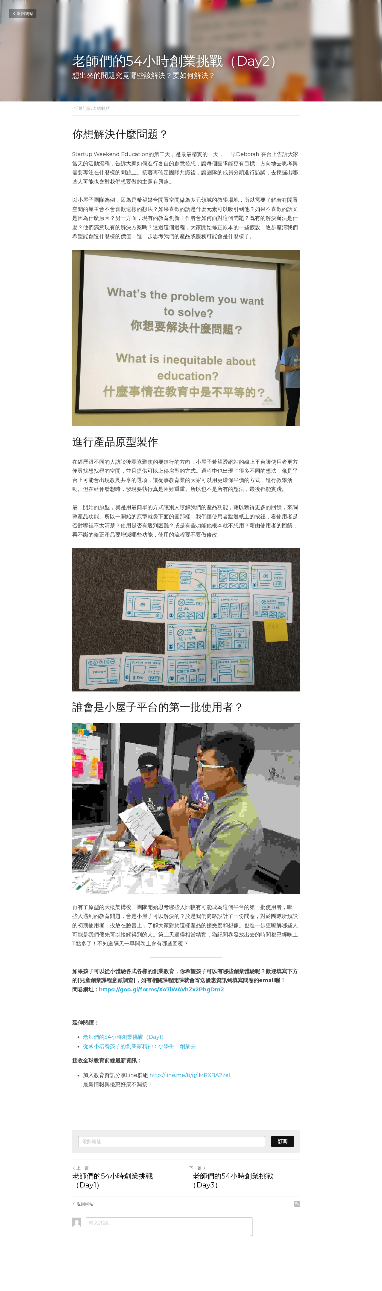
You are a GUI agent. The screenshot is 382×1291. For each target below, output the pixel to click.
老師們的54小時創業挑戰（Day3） (236, 1200)
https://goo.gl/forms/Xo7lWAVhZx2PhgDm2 (161, 1009)
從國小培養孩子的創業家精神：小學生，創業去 (139, 1066)
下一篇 (202, 1187)
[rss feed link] (307, 1224)
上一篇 (80, 1187)
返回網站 (22, 13)
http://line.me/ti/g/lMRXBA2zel (190, 1095)
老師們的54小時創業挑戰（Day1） (125, 1056)
